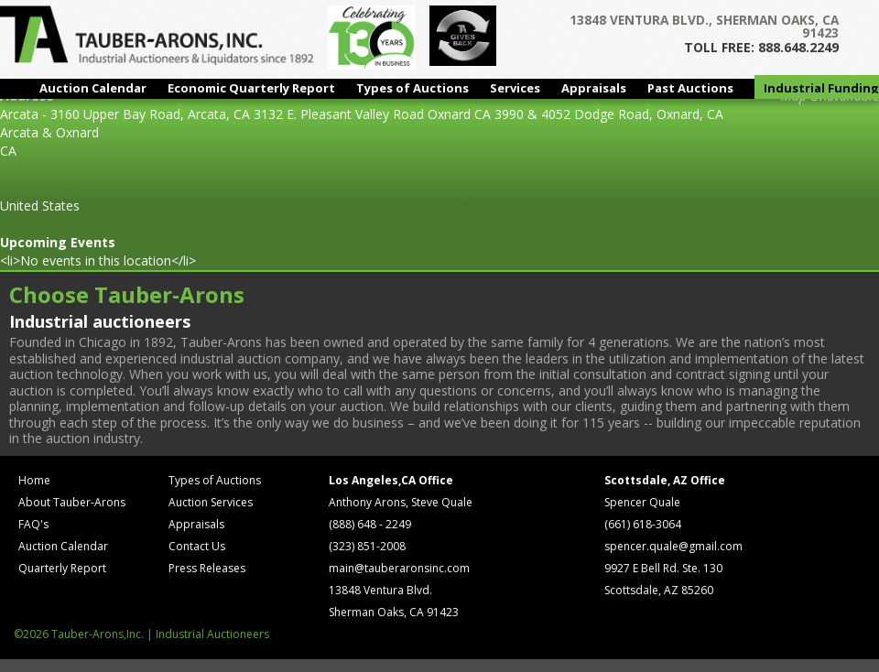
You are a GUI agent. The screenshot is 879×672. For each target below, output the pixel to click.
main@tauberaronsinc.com (399, 568)
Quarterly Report (62, 568)
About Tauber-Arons (71, 502)
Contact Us (196, 546)
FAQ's (33, 524)
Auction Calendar (92, 88)
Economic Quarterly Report (251, 88)
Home (34, 480)
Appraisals (593, 88)
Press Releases (206, 568)
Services (515, 88)
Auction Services (210, 502)
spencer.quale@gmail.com (673, 546)
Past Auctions (690, 88)
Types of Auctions (412, 88)
